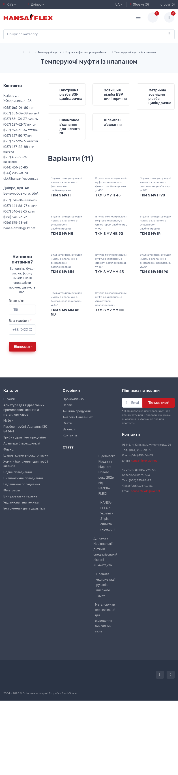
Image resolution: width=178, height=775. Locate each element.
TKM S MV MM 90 (154, 349)
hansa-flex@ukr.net (144, 522)
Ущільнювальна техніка (21, 564)
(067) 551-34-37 (20, 119)
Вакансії (69, 491)
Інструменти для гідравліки (24, 570)
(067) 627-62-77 (19, 124)
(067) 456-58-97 (15, 159)
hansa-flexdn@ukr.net (19, 228)
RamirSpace (69, 755)
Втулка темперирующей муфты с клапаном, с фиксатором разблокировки (66, 261)
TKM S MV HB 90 (109, 310)
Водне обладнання (17, 534)
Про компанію (73, 461)
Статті (67, 485)
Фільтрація (11, 552)
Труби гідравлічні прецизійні (25, 499)
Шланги (9, 461)
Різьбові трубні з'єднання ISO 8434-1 (25, 491)
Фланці (8, 511)
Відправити (23, 347)
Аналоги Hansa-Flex (78, 479)
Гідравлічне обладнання (21, 546)
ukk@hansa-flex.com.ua (20, 179)
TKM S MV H (61, 272)
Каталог (11, 452)
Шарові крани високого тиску (25, 517)
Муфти (8, 482)
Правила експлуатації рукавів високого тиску (105, 646)
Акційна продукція (77, 473)
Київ (8, 4)
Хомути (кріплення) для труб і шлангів (25, 526)
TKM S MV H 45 (108, 272)
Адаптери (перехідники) (21, 505)
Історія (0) (166, 4)
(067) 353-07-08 (21, 113)
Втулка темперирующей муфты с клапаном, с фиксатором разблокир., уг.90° (155, 261)
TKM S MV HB (62, 310)
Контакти (70, 497)
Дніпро (34, 4)
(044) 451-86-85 (15, 167)
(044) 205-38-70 (15, 173)
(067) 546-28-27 (18, 211)
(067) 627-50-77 (18, 136)
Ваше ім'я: (16, 301)
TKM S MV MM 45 (109, 349)
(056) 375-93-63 (15, 223)
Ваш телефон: (20, 321)
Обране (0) (139, 4)
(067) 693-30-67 (20, 130)
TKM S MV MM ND (109, 387)
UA (116, 4)
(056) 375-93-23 (15, 217)
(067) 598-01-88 (20, 200)
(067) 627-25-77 (20, 141)
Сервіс (68, 467)
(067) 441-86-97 (20, 206)
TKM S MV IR (150, 310)
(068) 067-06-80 (18, 108)
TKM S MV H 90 (152, 272)
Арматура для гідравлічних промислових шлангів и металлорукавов (23, 471)
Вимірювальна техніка (20, 558)
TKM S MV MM (62, 349)
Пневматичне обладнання (23, 540)
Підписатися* (158, 465)
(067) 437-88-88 (18, 149)
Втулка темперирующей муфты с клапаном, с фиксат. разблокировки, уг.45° (111, 261)
